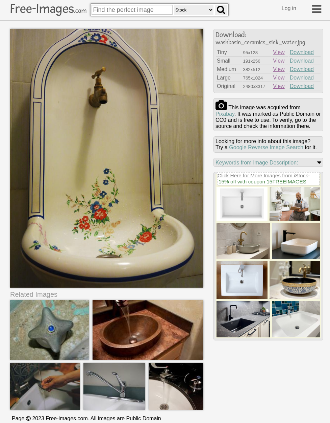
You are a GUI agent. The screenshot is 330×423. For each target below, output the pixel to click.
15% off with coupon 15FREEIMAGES (262, 181)
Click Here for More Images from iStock (263, 175)
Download (302, 52)
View (278, 52)
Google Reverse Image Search (266, 147)
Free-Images (48, 9)
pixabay (224, 114)
